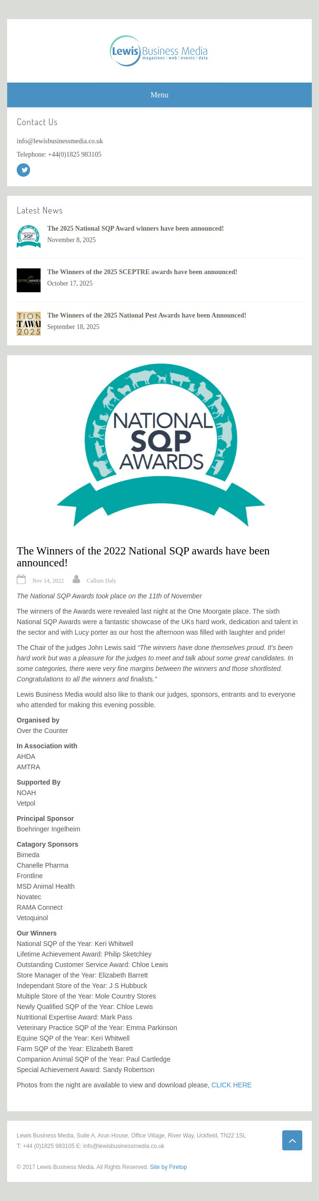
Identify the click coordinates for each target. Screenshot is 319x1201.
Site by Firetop (168, 1167)
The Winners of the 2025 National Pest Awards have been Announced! (146, 315)
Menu (159, 95)
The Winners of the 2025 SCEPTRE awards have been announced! (142, 272)
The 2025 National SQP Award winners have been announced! (135, 228)
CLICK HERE (232, 1085)
